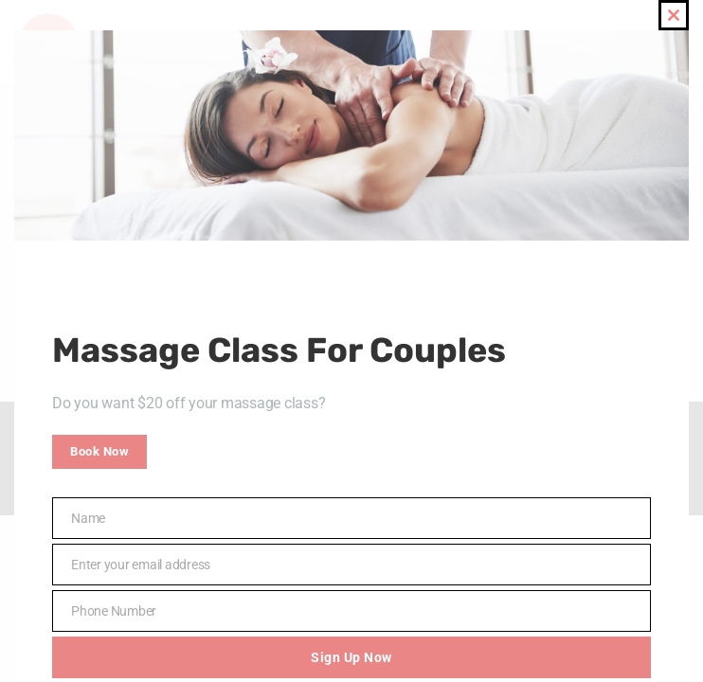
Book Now (99, 451)
